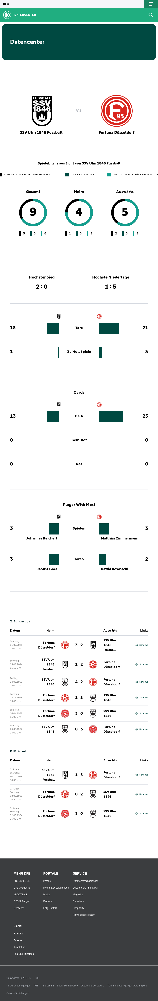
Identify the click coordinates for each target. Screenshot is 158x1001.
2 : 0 (79, 814)
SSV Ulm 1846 (48, 682)
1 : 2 (79, 664)
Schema (141, 645)
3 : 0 (79, 714)
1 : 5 (79, 775)
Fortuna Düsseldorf (46, 645)
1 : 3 (79, 698)
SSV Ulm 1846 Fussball (109, 645)
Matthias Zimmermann (119, 538)
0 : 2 (79, 794)
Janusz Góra (47, 569)
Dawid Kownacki (114, 569)
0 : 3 (79, 729)
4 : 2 (79, 682)
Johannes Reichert (41, 538)
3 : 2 (79, 645)
